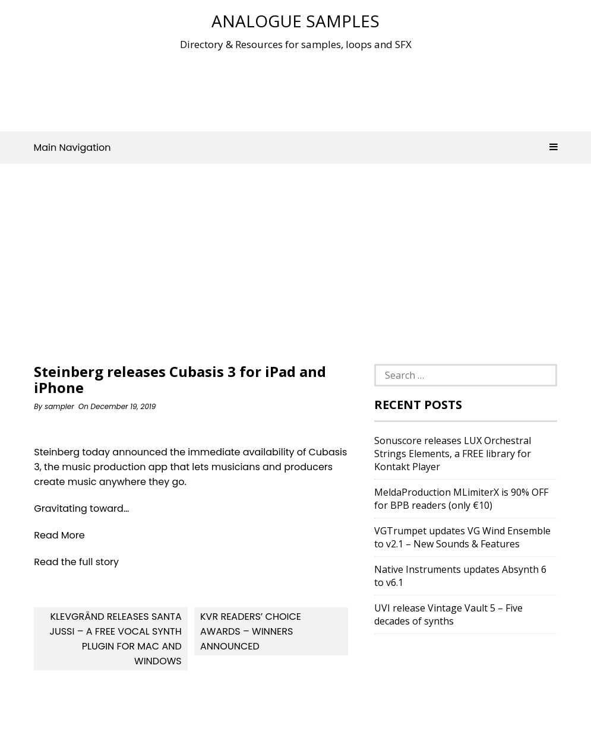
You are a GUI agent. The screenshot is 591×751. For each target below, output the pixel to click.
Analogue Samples (295, 20)
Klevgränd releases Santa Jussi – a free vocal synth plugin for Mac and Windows (115, 639)
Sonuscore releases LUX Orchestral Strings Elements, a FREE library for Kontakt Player (452, 453)
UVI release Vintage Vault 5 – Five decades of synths (448, 614)
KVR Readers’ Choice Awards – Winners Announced (250, 631)
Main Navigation (296, 147)
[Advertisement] (296, 88)
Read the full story (76, 562)
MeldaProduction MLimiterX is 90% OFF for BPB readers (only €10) (461, 499)
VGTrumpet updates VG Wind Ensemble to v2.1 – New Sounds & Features (462, 537)
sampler (59, 406)
